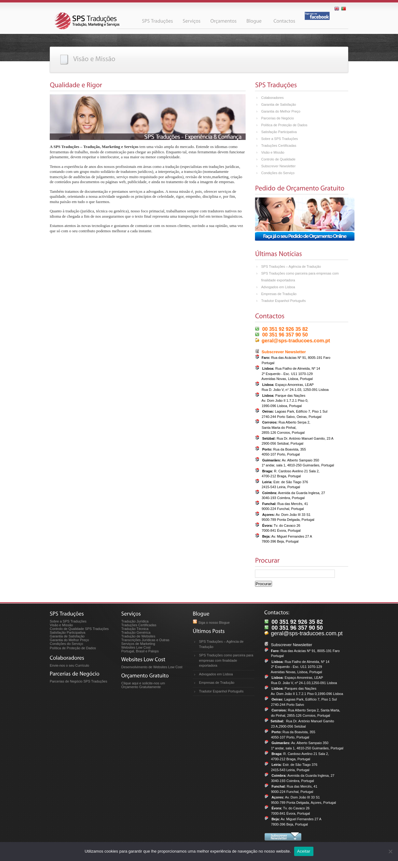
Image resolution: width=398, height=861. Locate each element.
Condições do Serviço (277, 173)
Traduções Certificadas (278, 145)
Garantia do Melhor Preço (280, 111)
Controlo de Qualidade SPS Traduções (79, 629)
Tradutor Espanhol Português (283, 301)
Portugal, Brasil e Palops (140, 651)
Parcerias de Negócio (277, 118)
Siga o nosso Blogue (214, 622)
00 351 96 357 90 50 (285, 334)
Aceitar (303, 851)
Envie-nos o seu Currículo (69, 665)
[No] (390, 851)
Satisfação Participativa (279, 132)
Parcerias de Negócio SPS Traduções (78, 681)
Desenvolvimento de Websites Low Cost (152, 667)
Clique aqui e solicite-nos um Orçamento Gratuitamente (143, 685)
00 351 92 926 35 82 (285, 329)
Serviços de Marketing (138, 644)
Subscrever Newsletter (278, 166)
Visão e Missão (272, 152)
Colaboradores (272, 98)
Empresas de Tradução (279, 294)
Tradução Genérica (135, 632)
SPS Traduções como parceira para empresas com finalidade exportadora (226, 660)
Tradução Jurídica (135, 621)
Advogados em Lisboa (278, 287)
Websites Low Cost (135, 647)
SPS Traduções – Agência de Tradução (291, 266)
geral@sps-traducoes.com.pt (295, 340)
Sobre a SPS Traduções (279, 139)
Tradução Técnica (134, 629)
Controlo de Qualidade (278, 159)
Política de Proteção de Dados (284, 125)
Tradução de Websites (138, 636)
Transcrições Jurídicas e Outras (145, 640)
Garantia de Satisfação (278, 104)
